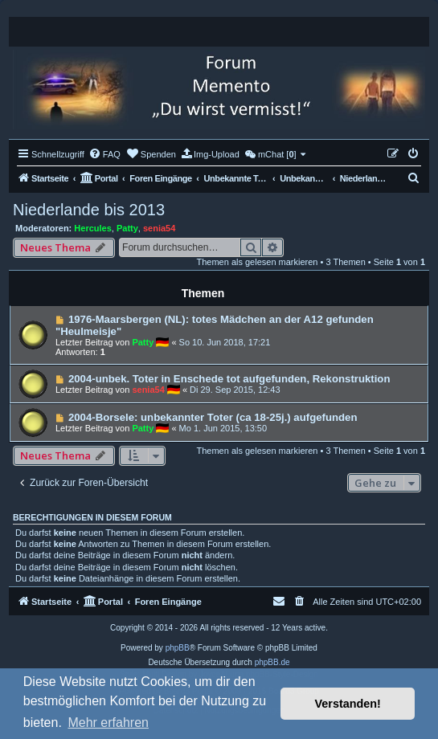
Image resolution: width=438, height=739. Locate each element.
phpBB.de (272, 662)
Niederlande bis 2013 (89, 209)
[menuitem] (104, 154)
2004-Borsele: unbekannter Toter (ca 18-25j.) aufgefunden (213, 417)
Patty (127, 228)
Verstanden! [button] (348, 703)
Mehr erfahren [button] (108, 722)
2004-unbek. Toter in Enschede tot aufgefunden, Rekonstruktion (229, 379)
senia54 (159, 228)
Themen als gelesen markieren (256, 262)
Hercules (92, 228)
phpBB (178, 647)
